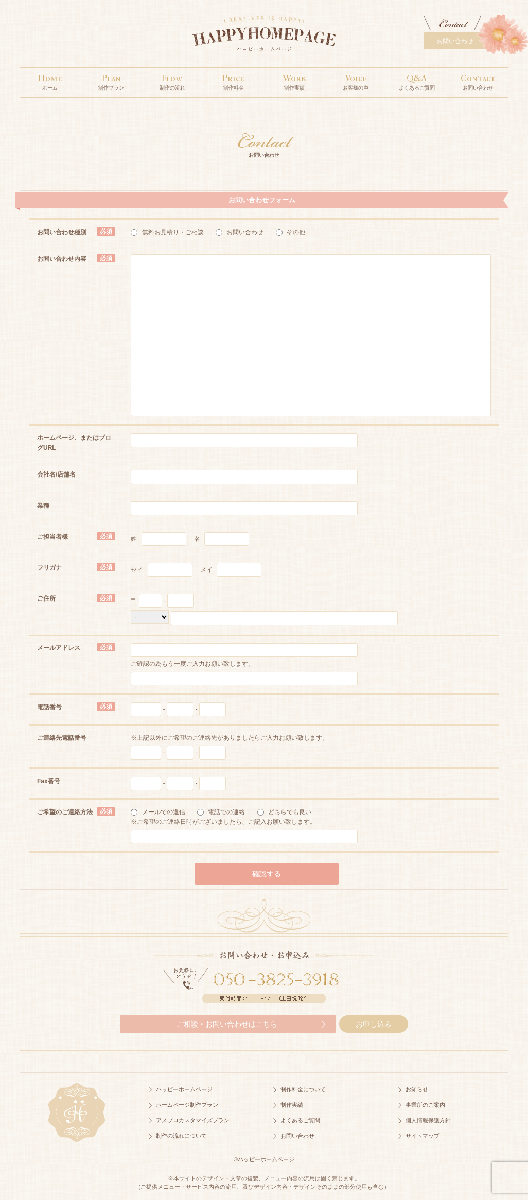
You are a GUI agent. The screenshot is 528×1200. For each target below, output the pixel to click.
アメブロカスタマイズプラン (193, 1120)
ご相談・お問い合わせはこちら (227, 1024)
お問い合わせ (454, 41)
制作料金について (303, 1089)
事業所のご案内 (425, 1105)
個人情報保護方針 (428, 1120)
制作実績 (291, 1105)
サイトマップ (422, 1136)
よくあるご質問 (300, 1120)
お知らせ (417, 1089)
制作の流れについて (181, 1136)
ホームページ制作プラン (187, 1105)
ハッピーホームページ (184, 1089)
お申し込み (374, 1024)
